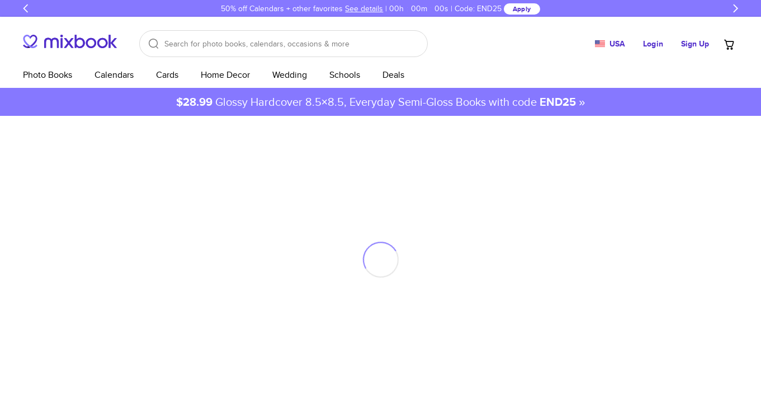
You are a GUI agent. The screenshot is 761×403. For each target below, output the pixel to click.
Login (653, 43)
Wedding (289, 74)
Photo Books (47, 74)
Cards (167, 74)
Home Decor (225, 74)
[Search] (283, 43)
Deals (393, 74)
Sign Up (695, 43)
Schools (344, 74)
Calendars (114, 74)
